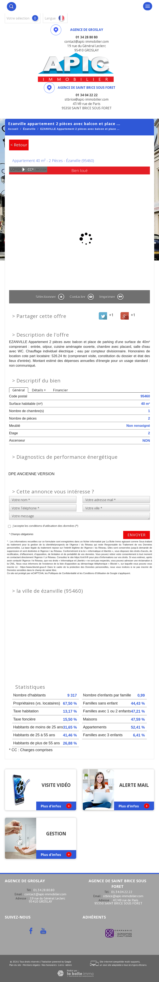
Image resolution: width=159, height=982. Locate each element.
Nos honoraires (49, 965)
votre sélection (18, 18)
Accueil (13, 129)
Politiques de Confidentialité (62, 573)
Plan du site (15, 965)
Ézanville (29, 129)
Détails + (39, 390)
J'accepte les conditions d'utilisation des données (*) (45, 526)
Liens (61, 965)
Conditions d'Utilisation (94, 573)
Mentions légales (31, 965)
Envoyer (137, 534)
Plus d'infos (56, 805)
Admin (68, 965)
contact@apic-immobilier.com (45, 894)
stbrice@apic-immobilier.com (123, 896)
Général (18, 390)
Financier (60, 390)
